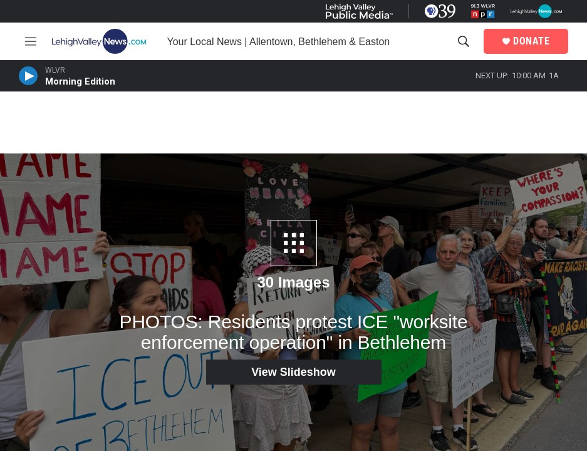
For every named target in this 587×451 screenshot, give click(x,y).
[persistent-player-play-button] (28, 76)
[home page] (102, 41)
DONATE (531, 41)
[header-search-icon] (463, 41)
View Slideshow (293, 372)
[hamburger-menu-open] (31, 41)
